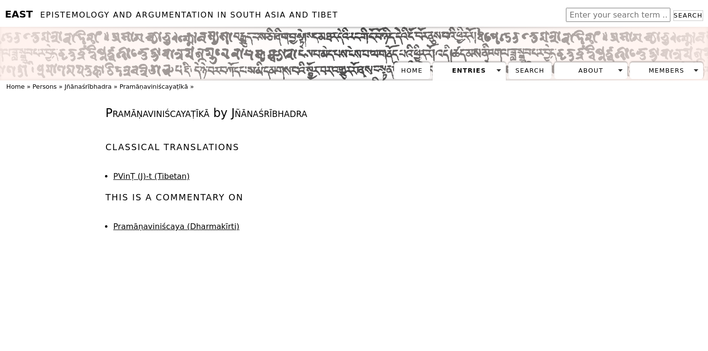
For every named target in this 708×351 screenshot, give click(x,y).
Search (688, 15)
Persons (45, 86)
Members (666, 70)
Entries (469, 70)
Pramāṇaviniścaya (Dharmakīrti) (176, 226)
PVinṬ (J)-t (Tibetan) (151, 176)
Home (412, 70)
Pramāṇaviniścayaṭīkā (154, 86)
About (591, 70)
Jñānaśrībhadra (87, 86)
